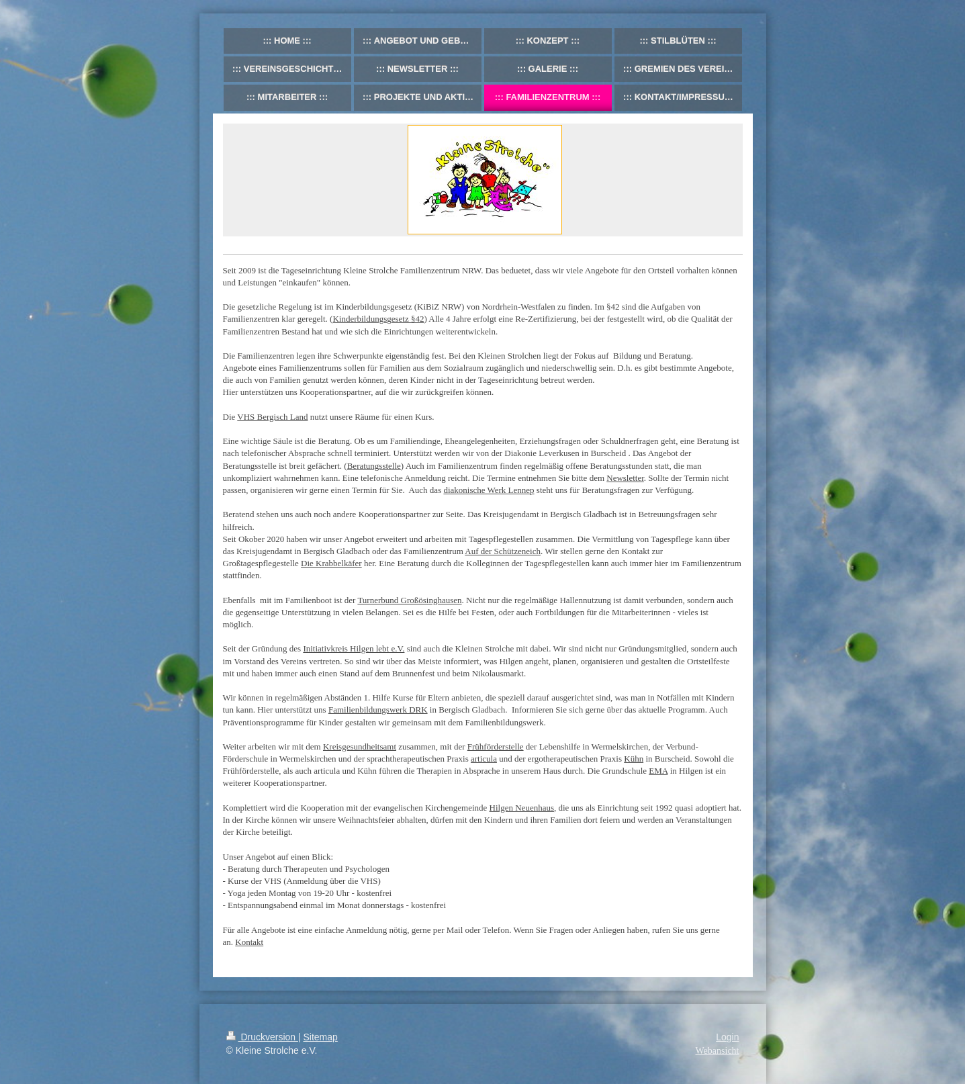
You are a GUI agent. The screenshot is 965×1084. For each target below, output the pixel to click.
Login (727, 1037)
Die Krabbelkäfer (331, 563)
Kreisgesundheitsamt (359, 746)
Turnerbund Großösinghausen (409, 600)
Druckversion (262, 1037)
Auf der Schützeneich (503, 551)
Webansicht (717, 1051)
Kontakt (249, 942)
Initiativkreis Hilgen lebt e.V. (353, 648)
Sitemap (321, 1037)
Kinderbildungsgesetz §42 (378, 319)
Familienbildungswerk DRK (378, 710)
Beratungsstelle (374, 466)
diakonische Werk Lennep (488, 490)
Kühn (633, 759)
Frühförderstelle (495, 746)
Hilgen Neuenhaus (522, 808)
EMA (658, 771)
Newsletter (625, 478)
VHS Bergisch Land (272, 417)
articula (484, 759)
